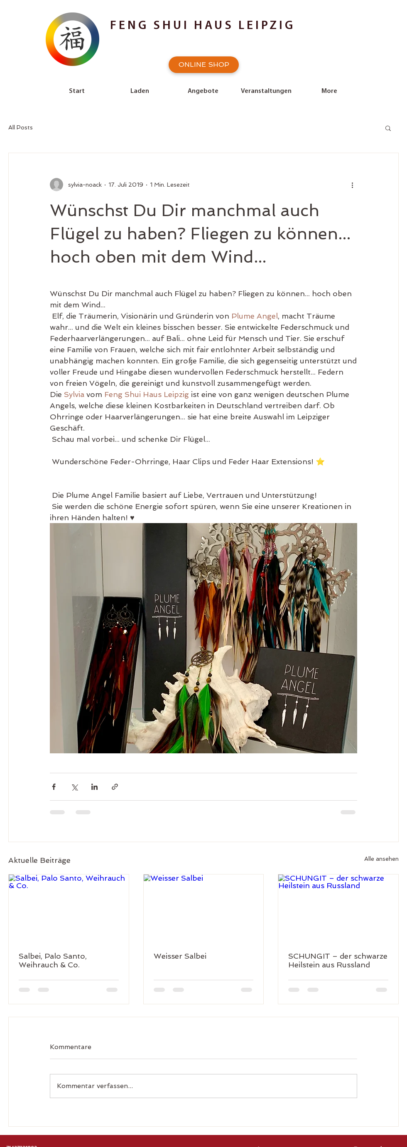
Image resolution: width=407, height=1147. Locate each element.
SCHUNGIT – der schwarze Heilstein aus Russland (337, 960)
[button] (388, 127)
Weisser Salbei (180, 956)
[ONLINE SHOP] (204, 64)
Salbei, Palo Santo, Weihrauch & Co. (53, 960)
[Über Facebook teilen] (54, 787)
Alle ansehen (381, 858)
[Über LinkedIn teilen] (94, 787)
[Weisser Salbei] (204, 908)
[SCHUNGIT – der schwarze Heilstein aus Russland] (338, 908)
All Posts (20, 127)
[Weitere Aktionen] (352, 185)
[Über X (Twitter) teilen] (74, 787)
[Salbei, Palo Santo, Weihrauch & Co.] (69, 908)
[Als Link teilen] (115, 787)
